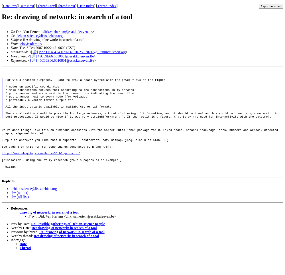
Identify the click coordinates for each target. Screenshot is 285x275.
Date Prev (10, 6)
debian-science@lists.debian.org (39, 36)
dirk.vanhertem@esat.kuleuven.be (67, 32)
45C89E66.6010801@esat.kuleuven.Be (66, 56)
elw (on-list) (19, 214)
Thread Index (106, 6)
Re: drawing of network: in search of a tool (64, 249)
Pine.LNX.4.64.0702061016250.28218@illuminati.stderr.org (82, 52)
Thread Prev (46, 6)
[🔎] (34, 52)
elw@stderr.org (31, 44)
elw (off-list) (20, 218)
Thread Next (66, 6)
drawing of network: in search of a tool (49, 234)
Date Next (27, 6)
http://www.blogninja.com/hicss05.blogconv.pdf (41, 171)
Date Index (86, 6)
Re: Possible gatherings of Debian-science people (68, 245)
